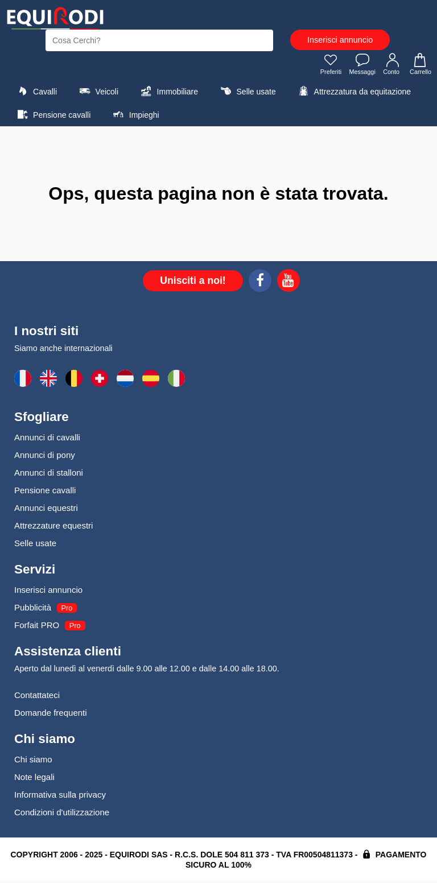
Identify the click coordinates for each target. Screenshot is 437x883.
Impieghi (134, 117)
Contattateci (37, 697)
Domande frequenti (50, 715)
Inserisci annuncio (340, 39)
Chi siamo (33, 761)
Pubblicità (32, 609)
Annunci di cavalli (47, 439)
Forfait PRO (36, 627)
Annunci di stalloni (48, 475)
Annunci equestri (46, 510)
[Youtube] (288, 284)
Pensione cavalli (52, 117)
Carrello (418, 66)
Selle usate (246, 93)
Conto (390, 66)
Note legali (34, 779)
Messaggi (358, 66)
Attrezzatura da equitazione (353, 93)
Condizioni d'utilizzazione (61, 814)
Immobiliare (168, 93)
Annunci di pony (44, 457)
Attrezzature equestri (53, 528)
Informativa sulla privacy (60, 797)
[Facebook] (260, 284)
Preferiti (324, 66)
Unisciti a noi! (192, 282)
